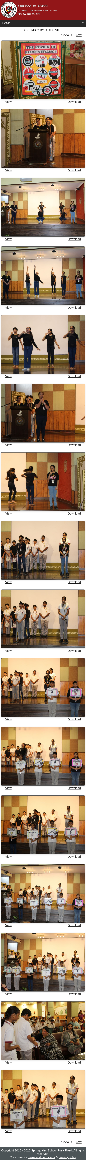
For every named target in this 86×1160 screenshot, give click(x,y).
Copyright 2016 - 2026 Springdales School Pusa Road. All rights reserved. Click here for (43, 1154)
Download (74, 101)
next (79, 35)
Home (6, 23)
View (8, 101)
